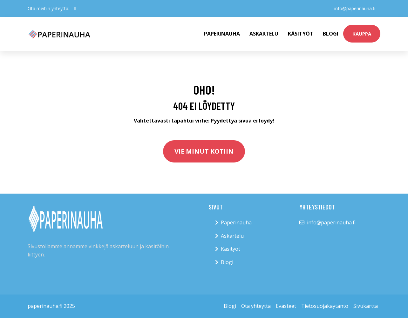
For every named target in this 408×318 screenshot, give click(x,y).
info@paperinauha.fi (354, 8)
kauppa (361, 33)
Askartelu (263, 33)
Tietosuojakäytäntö (324, 305)
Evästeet (286, 305)
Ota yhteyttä (256, 305)
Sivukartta (365, 305)
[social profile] (75, 9)
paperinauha (222, 33)
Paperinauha (236, 222)
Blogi (330, 33)
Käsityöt (300, 33)
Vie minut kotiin (204, 151)
